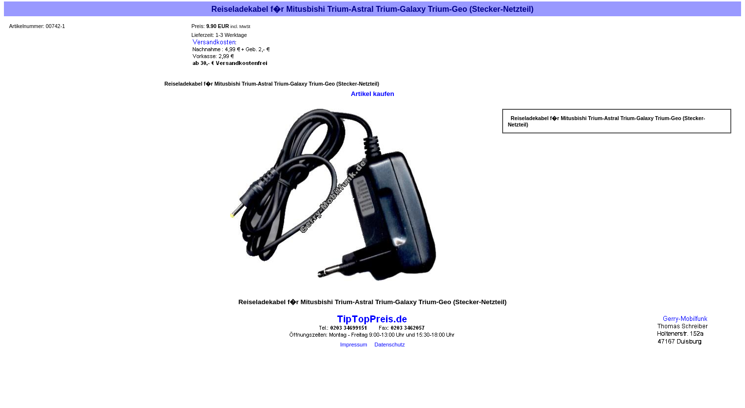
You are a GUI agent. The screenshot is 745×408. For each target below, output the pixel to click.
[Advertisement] (373, 384)
